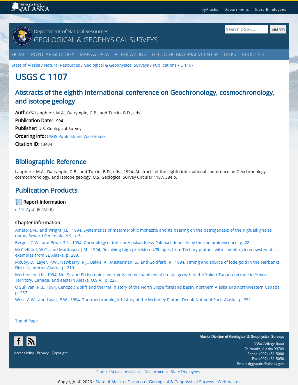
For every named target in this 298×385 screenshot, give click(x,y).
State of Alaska (109, 371)
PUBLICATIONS (130, 54)
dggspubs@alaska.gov (266, 363)
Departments (236, 9)
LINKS (230, 54)
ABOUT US (253, 54)
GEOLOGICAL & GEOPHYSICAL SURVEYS (96, 39)
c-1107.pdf (25, 209)
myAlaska (210, 9)
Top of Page (26, 321)
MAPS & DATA (94, 54)
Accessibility (24, 352)
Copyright (60, 352)
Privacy (43, 352)
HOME (18, 54)
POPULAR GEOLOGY (52, 54)
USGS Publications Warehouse (76, 136)
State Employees (270, 9)
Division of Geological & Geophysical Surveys (170, 381)
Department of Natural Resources (71, 31)
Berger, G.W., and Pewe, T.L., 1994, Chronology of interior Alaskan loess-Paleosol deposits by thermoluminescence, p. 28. (133, 242)
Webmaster (229, 381)
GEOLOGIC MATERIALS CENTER (185, 54)
